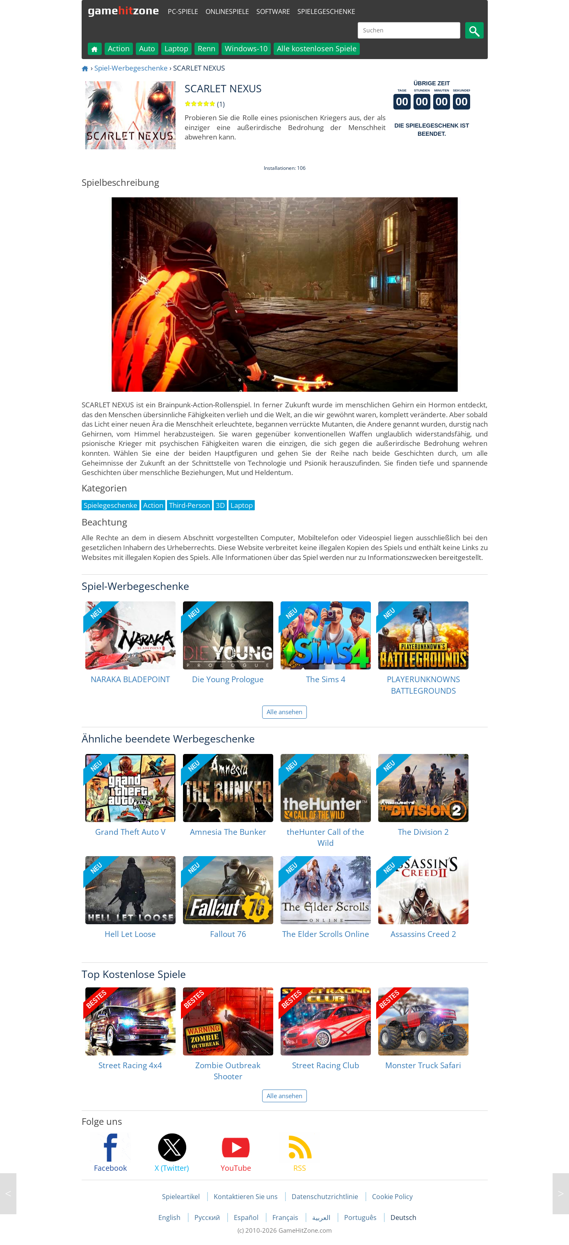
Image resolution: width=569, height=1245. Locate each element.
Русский (208, 1217)
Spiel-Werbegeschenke (131, 68)
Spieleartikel (181, 1196)
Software (273, 11)
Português (361, 1217)
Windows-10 (246, 48)
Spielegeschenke (326, 11)
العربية (322, 1217)
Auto (147, 48)
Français (286, 1217)
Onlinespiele (227, 11)
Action (119, 48)
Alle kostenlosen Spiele (316, 48)
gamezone (123, 10)
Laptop (176, 48)
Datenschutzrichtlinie (325, 1196)
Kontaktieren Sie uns (246, 1196)
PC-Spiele (183, 11)
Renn (206, 48)
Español (247, 1217)
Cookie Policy (392, 1196)
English (170, 1217)
